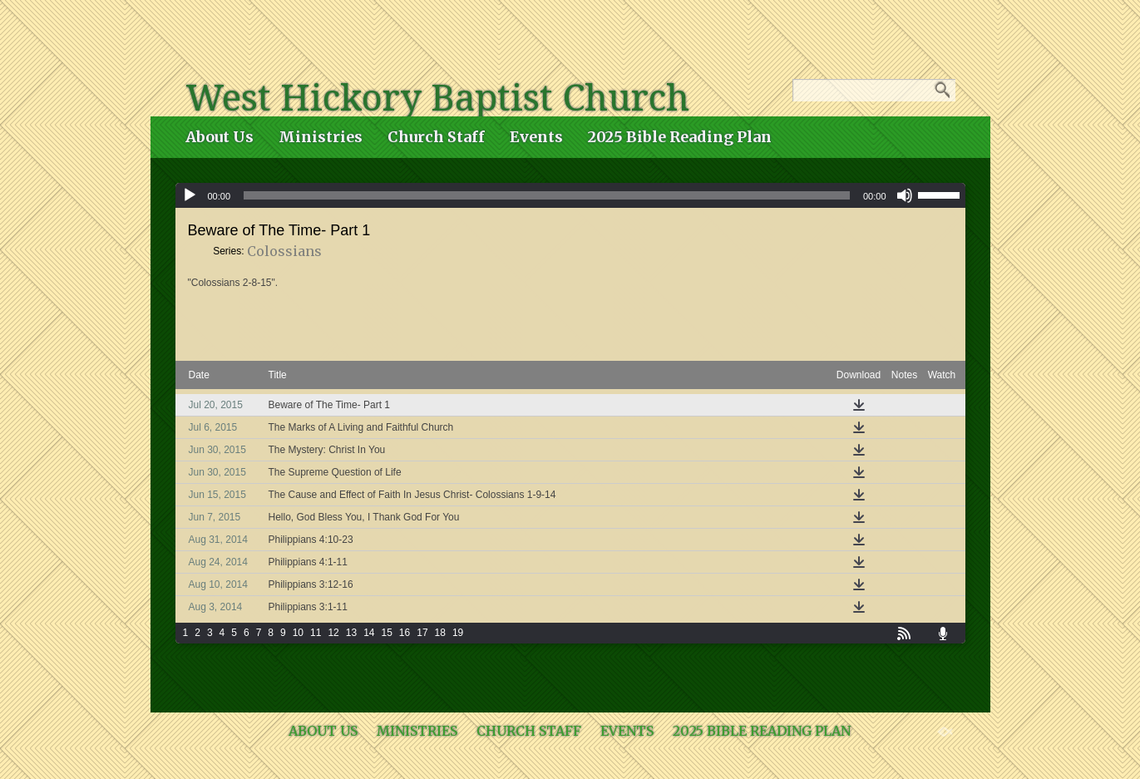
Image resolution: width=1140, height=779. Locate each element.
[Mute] (904, 195)
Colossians (284, 251)
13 (351, 632)
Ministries (321, 136)
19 (457, 632)
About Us (219, 136)
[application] (570, 195)
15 (386, 632)
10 (298, 632)
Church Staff (436, 136)
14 (368, 632)
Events (536, 136)
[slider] (547, 195)
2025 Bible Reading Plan (680, 136)
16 (404, 632)
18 (440, 632)
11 (315, 632)
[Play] (189, 195)
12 (333, 632)
